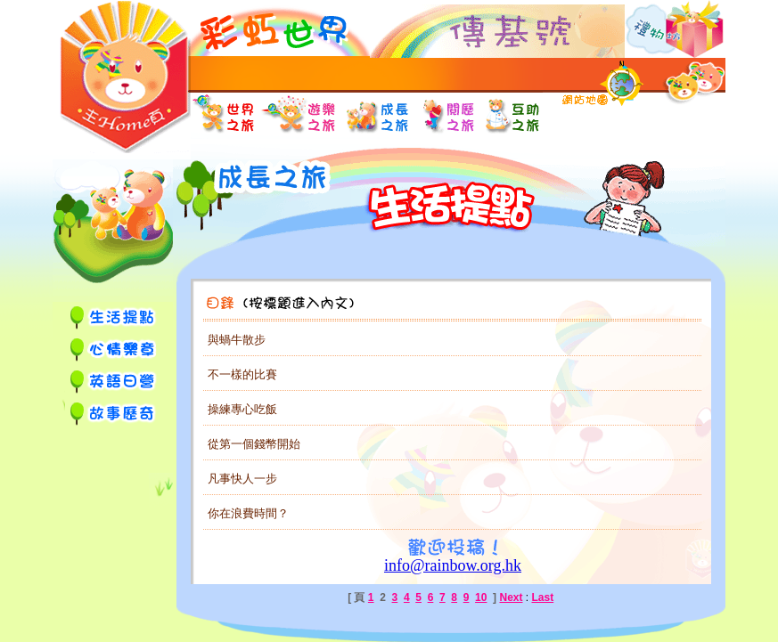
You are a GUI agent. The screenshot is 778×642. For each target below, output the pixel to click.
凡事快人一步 (242, 478)
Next (510, 597)
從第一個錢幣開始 (254, 444)
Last (543, 597)
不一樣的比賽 (242, 374)
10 (481, 597)
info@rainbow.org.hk (452, 565)
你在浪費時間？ (248, 513)
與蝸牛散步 (237, 339)
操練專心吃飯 (242, 409)
